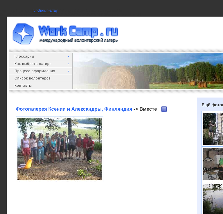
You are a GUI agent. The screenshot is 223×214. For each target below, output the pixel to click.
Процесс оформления (35, 71)
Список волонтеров (33, 78)
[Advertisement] (146, 152)
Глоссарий (24, 56)
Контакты (23, 86)
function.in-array (45, 10)
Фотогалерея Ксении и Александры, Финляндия (74, 109)
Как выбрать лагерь (33, 64)
